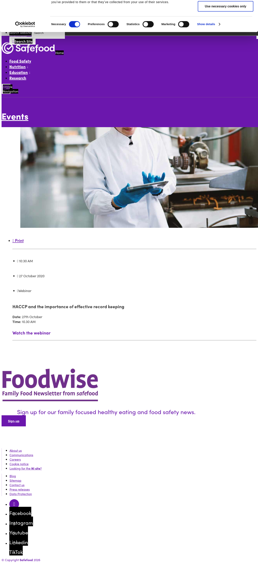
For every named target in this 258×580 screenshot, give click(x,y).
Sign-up (13, 421)
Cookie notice (19, 464)
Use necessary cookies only (225, 129)
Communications (21, 455)
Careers (15, 459)
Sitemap (15, 480)
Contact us (17, 485)
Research (17, 78)
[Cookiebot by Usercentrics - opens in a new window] (25, 148)
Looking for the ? (26, 468)
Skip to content (12, 4)
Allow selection (225, 117)
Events (26, 25)
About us (16, 450)
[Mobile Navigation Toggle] (6, 89)
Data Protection (21, 494)
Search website (20, 32)
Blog (13, 476)
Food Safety (20, 61)
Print (18, 240)
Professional (61, 11)
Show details (206, 147)
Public (26, 11)
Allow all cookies (225, 105)
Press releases (20, 489)
